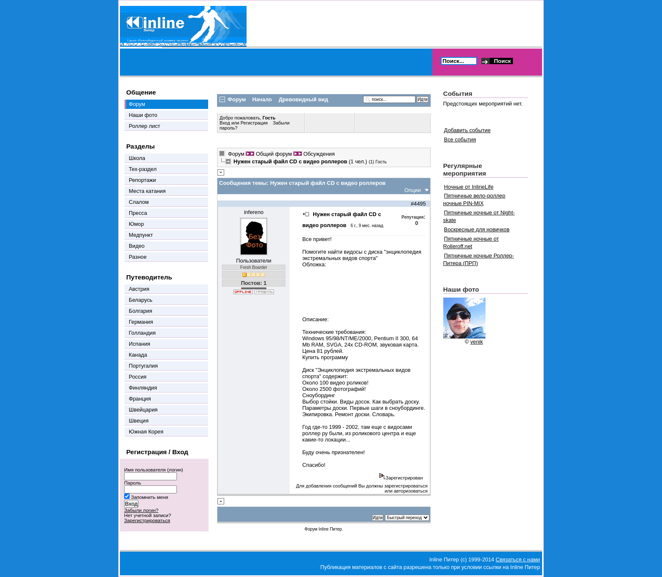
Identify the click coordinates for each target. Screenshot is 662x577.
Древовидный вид (303, 99)
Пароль (132, 482)
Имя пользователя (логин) (153, 469)
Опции (412, 190)
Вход (225, 122)
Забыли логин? (141, 510)
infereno (253, 212)
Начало (262, 99)
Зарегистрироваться (147, 520)
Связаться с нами (518, 559)
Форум (236, 154)
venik (476, 342)
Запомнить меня (149, 497)
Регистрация (254, 122)
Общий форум (274, 154)
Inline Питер (330, 529)
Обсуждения (318, 154)
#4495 (418, 203)
